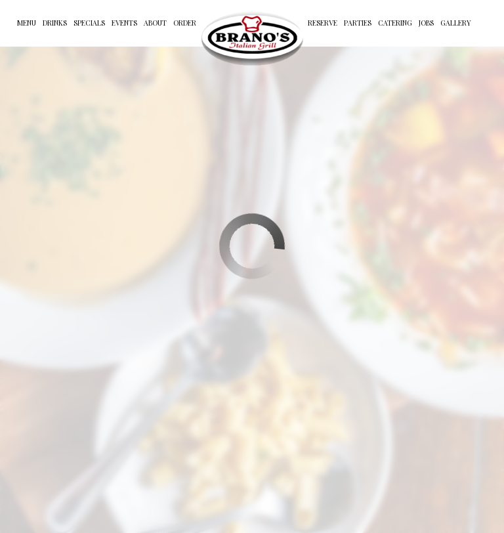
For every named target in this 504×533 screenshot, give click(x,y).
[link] (252, 38)
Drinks (55, 23)
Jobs (426, 23)
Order (184, 23)
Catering (395, 23)
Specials (89, 23)
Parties (357, 23)
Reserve (322, 23)
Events (124, 23)
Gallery (455, 23)
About (155, 23)
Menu (26, 23)
